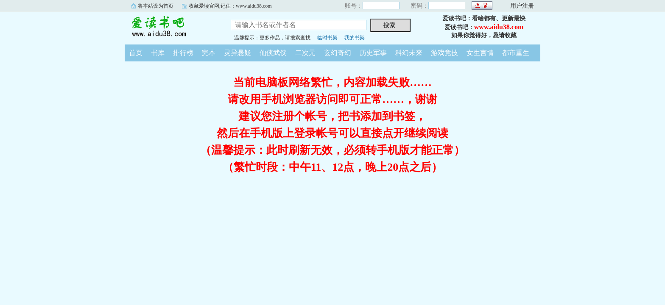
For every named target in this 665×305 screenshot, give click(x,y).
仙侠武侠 (273, 52)
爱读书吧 (171, 27)
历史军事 (373, 52)
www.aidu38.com (498, 26)
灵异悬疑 (237, 52)
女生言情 (480, 52)
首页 (135, 52)
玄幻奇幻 (337, 52)
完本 (208, 52)
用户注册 (522, 6)
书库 (158, 52)
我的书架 (354, 38)
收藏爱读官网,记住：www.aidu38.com (230, 6)
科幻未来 (408, 52)
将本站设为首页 (155, 6)
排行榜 (183, 52)
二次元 (305, 52)
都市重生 (515, 52)
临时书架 (327, 38)
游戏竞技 (444, 52)
